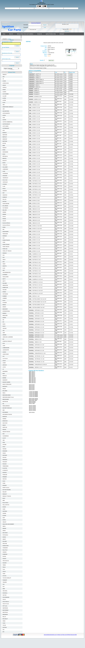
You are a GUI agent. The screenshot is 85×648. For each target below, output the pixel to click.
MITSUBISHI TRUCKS (7, 414)
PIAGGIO (4, 463)
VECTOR (4, 595)
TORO (4, 573)
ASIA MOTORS (6, 111)
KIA (3, 339)
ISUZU (4, 324)
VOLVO (4, 599)
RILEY (4, 498)
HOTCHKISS (5, 293)
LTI (3, 369)
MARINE (4, 377)
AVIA (4, 130)
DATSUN (4, 201)
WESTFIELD (5, 612)
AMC (4, 104)
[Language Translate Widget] (11, 68)
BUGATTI (5, 160)
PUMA (4, 483)
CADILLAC (5, 164)
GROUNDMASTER (6, 272)
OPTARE (4, 444)
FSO (3, 255)
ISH (3, 319)
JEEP (4, 332)
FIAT (4, 238)
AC (3, 78)
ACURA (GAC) (6, 83)
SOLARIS (5, 541)
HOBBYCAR (5, 287)
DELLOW (5, 210)
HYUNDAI (5, 302)
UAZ (3, 586)
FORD (4, 242)
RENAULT (5, 494)
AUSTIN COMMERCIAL (8, 121)
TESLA (4, 567)
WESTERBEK (5, 610)
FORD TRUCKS (6, 246)
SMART (4, 539)
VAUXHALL (5, 592)
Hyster (4, 300)
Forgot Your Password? (36, 22)
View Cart (67, 31)
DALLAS (4, 199)
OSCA (4, 446)
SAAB (4, 509)
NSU (3, 433)
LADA (4, 345)
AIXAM (4, 89)
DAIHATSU (5, 195)
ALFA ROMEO (6, 93)
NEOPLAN (5, 427)
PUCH (4, 481)
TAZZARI (4, 562)
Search (17, 51)
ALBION (4, 91)
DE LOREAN (5, 205)
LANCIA (4, 352)
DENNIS (4, 212)
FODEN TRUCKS (6, 240)
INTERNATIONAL (6, 311)
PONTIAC (5, 472)
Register (45, 24)
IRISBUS (4, 313)
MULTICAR (5, 423)
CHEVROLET (5, 177)
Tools (4, 569)
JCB (3, 330)
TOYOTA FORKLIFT (7, 577)
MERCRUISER (6, 399)
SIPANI (4, 530)
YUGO (4, 623)
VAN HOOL (5, 590)
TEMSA (4, 565)
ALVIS (4, 102)
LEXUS (4, 360)
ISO (3, 321)
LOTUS (4, 367)
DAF (3, 192)
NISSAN (4, 429)
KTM (4, 343)
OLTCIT (4, 438)
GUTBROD (5, 274)
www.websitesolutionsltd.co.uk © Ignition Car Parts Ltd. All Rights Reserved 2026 (60, 634)
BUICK (4, 162)
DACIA (4, 188)
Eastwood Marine (6, 222)
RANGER (5, 485)
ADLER (4, 85)
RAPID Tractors (6, 487)
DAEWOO (5, 190)
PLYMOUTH (5, 470)
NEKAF (4, 425)
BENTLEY (5, 136)
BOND (4, 149)
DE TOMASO (5, 207)
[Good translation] (39, 6)
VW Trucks (5, 605)
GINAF (4, 263)
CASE (4, 171)
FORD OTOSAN (6, 244)
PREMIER (5, 476)
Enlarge (69, 55)
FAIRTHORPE (5, 231)
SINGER (4, 528)
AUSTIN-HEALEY (6, 124)
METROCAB (5, 401)
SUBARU (4, 552)
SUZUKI (4, 556)
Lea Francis (5, 358)
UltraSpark (62, 33)
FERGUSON (5, 233)
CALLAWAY (5, 167)
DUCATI (4, 220)
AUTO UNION (5, 126)
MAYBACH (5, 386)
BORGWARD (5, 151)
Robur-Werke (5, 502)
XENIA (4, 620)
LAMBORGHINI (6, 347)
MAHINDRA (5, 371)
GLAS (4, 268)
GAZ (3, 257)
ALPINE (4, 100)
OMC (4, 440)
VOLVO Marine (6, 601)
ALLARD (4, 96)
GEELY (4, 259)
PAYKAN (4, 457)
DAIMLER (5, 197)
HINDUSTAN (5, 285)
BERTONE (5, 141)
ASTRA (4, 115)
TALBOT (4, 558)
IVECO (4, 326)
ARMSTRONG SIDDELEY (8, 106)
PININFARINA (5, 466)
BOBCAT (4, 147)
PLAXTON (5, 468)
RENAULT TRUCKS (7, 496)
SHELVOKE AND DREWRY (8, 524)
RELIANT (5, 491)
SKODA (4, 537)
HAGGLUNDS (5, 276)
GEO (4, 261)
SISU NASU (5, 532)
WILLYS (4, 616)
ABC (4, 76)
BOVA (4, 154)
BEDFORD (5, 134)
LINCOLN (5, 364)
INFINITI (4, 306)
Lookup (17, 45)
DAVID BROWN (6, 203)
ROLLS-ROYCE (6, 504)
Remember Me (33, 29)
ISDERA (4, 317)
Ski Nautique (5, 534)
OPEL (4, 442)
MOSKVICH (5, 420)
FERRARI (5, 235)
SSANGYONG (6, 545)
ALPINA (4, 98)
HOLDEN (4, 289)
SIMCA (4, 526)
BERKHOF (5, 139)
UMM (4, 588)
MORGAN (5, 416)
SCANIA (4, 515)
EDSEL (4, 227)
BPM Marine (5, 156)
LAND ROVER (6, 354)
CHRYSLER (5, 182)
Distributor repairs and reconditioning (11, 36)
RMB (4, 500)
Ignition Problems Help (51, 33)
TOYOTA (4, 575)
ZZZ (3, 631)
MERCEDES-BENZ (7, 395)
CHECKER (5, 175)
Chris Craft (5, 179)
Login (45, 27)
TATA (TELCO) (6, 560)
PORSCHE (5, 474)
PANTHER (5, 455)
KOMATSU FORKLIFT (7, 341)
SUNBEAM (5, 554)
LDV (3, 356)
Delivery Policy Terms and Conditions (25, 33)
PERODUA (5, 459)
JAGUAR (4, 328)
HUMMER (5, 298)
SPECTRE (5, 543)
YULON (4, 625)
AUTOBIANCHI (6, 128)
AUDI (4, 117)
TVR (3, 584)
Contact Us (39, 33)
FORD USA (5, 248)
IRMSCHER (5, 315)
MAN (4, 373)
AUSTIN (4, 119)
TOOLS (4, 571)
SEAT (4, 517)
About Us (11, 33)
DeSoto (4, 216)
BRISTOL (5, 158)
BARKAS (4, 132)
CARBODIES (5, 169)
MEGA (4, 392)
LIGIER (4, 362)
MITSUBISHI (5, 412)
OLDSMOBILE (6, 435)
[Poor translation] (44, 6)
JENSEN (4, 334)
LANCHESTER (6, 349)
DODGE (4, 218)
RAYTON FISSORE (7, 489)
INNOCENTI (5, 309)
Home (4, 33)
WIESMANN (5, 614)
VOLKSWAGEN (6, 597)
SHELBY (4, 521)
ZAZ (3, 629)
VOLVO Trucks (6, 603)
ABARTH (4, 74)
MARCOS (5, 375)
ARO (4, 108)
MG (3, 403)
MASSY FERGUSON (7, 384)
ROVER (4, 506)
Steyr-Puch (5, 549)
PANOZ (4, 453)
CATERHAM (5, 173)
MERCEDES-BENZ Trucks (8, 397)
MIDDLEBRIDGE (6, 405)
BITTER (4, 143)
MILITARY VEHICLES (7, 407)
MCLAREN (5, 390)
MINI (3, 410)
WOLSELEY (5, 618)
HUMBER (5, 296)
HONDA (4, 291)
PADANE (4, 448)
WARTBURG (5, 608)
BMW (4, 145)
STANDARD (5, 547)
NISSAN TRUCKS (6, 431)
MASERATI (5, 380)
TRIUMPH (5, 582)
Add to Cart (51, 60)
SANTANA (5, 511)
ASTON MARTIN (6, 113)
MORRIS (4, 418)
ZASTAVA (5, 627)
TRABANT (5, 580)
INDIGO (4, 304)
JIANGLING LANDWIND (8, 336)
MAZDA (4, 388)
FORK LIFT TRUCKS (7, 250)
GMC (4, 270)
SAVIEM (4, 513)
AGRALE (4, 87)
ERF (3, 229)
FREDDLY (5, 253)
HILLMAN (5, 283)
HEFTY (4, 278)
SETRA (4, 519)
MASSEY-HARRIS (6, 382)
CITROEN (5, 184)
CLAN (4, 186)
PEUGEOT (5, 461)
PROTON (4, 478)
